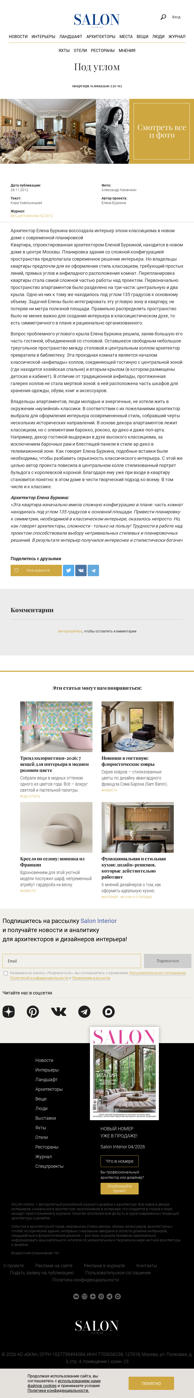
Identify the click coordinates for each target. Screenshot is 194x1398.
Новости (18, 36)
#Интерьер (110, 897)
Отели (80, 50)
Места (126, 36)
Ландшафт (70, 36)
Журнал (176, 36)
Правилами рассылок (91, 978)
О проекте (13, 1265)
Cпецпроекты (49, 1166)
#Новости (109, 790)
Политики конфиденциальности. (58, 1390)
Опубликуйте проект (120, 1188)
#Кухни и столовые (136, 897)
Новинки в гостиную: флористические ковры (128, 761)
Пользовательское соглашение (118, 1272)
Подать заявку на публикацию (42, 1272)
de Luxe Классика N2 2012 (32, 216)
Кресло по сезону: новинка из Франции (52, 862)
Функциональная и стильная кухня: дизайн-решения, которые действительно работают (134, 868)
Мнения (127, 50)
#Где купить (30, 796)
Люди (158, 36)
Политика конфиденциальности (85, 1279)
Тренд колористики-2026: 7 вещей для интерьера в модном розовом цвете (54, 764)
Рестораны (103, 50)
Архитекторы (100, 36)
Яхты (64, 50)
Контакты (146, 1265)
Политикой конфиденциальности (39, 978)
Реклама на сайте (53, 1265)
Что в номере (119, 1161)
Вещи (142, 36)
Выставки (45, 1118)
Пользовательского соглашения (157, 973)
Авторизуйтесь (70, 631)
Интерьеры (43, 36)
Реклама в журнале (104, 1265)
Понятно (151, 1383)
